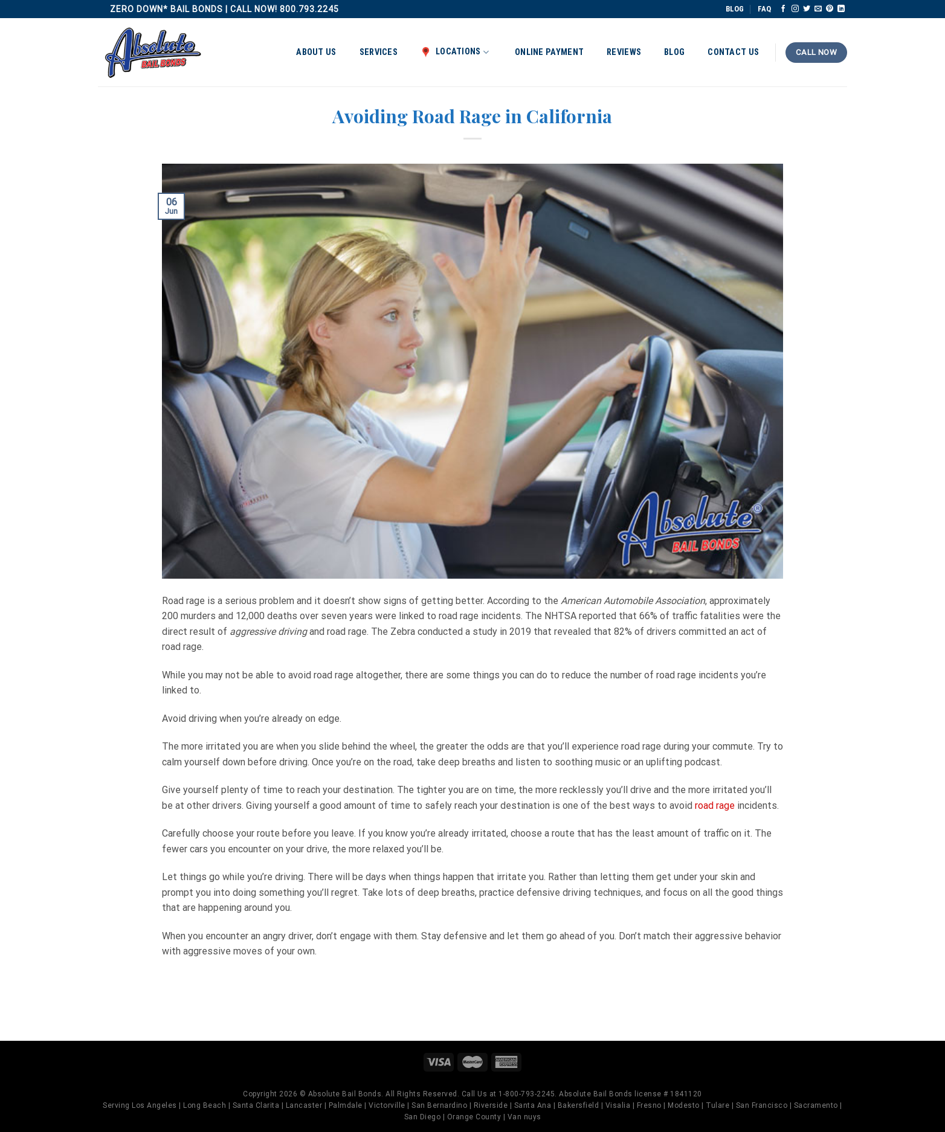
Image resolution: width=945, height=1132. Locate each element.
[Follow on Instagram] (795, 9)
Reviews (624, 52)
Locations (455, 52)
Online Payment (549, 52)
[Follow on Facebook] (783, 9)
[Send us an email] (818, 9)
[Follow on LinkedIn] (841, 9)
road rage (715, 805)
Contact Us (733, 52)
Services (379, 52)
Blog (674, 52)
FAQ (764, 8)
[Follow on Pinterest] (829, 9)
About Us (316, 52)
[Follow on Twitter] (806, 9)
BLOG (735, 8)
